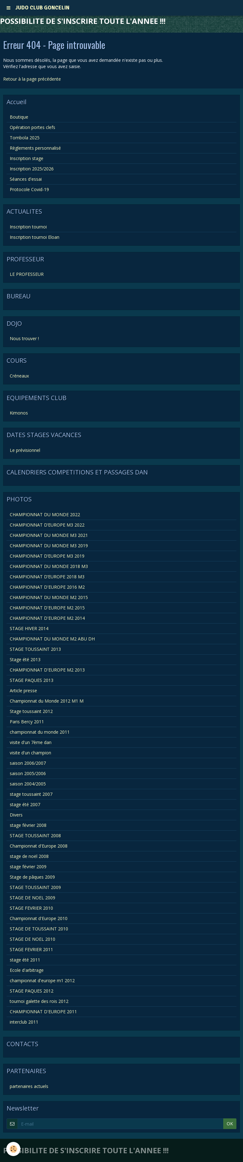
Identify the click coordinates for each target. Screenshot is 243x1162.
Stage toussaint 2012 (31, 711)
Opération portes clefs (32, 127)
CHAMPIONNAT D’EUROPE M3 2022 (47, 525)
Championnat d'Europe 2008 (39, 846)
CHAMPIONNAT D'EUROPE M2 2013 (47, 670)
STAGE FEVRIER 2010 (31, 908)
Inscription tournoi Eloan (34, 237)
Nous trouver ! (24, 338)
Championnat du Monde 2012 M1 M (47, 701)
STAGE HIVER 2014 (29, 628)
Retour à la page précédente (32, 79)
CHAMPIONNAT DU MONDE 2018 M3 (49, 566)
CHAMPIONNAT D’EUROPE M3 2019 (47, 556)
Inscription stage (26, 158)
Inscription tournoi (28, 227)
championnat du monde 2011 (40, 732)
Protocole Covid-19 (29, 189)
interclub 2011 (24, 1022)
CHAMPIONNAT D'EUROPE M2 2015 (47, 608)
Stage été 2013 (25, 659)
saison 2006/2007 (28, 763)
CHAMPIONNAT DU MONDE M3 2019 (49, 546)
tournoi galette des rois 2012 (39, 1001)
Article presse (23, 690)
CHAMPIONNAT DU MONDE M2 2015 (49, 597)
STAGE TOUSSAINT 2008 (35, 835)
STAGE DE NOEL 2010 (32, 939)
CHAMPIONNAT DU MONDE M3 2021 (49, 535)
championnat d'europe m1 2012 (42, 980)
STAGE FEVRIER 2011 (31, 949)
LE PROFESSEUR (27, 274)
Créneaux (19, 376)
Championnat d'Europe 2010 (39, 918)
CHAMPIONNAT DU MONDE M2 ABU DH (52, 639)
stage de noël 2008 (29, 856)
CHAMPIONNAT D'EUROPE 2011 (43, 1012)
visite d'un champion (30, 753)
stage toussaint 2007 (31, 794)
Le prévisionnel (25, 450)
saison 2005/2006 (28, 773)
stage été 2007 (25, 804)
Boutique (19, 117)
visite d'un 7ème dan (30, 742)
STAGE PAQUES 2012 (31, 991)
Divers (16, 815)
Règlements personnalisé (35, 148)
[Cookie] (13, 1149)
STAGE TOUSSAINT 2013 (35, 649)
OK (230, 1124)
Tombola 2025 (25, 138)
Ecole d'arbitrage (27, 970)
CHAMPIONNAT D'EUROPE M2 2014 (47, 618)
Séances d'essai (26, 179)
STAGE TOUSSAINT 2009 (35, 887)
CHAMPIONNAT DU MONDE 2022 (45, 514)
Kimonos (19, 413)
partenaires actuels (29, 1086)
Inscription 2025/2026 (32, 169)
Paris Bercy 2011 (27, 722)
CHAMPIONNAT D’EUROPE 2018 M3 (47, 577)
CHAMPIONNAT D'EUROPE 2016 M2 (47, 587)
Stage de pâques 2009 (32, 877)
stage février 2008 (28, 825)
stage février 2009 (28, 867)
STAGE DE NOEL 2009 (32, 898)
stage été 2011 (25, 960)
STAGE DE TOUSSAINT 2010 (39, 929)
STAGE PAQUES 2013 (31, 680)
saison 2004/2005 (28, 784)
